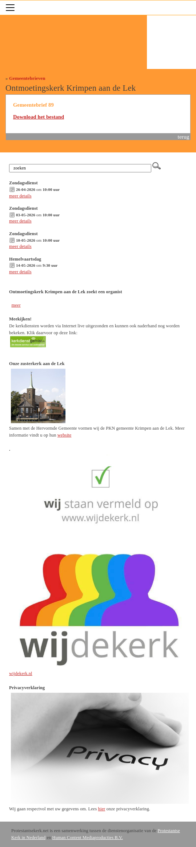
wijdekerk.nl (20, 673)
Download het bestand (38, 117)
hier (101, 808)
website (64, 435)
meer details (20, 196)
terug (183, 137)
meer (15, 305)
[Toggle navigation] (10, 7)
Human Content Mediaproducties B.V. (87, 837)
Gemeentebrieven (27, 78)
